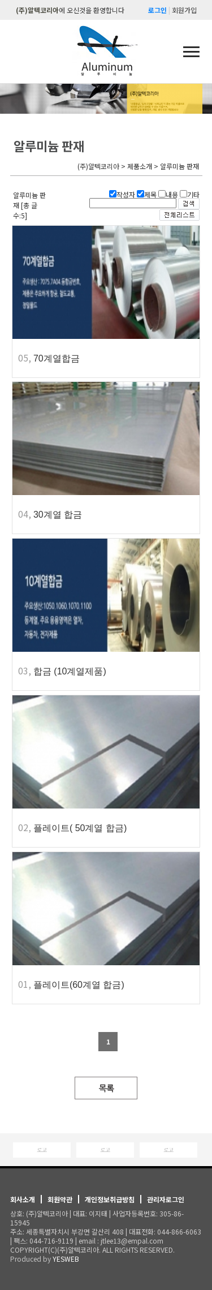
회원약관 (59, 1199)
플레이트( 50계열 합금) (80, 828)
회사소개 (22, 1199)
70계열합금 (56, 358)
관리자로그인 (165, 1199)
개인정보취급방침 (110, 1199)
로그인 (157, 10)
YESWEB (66, 1258)
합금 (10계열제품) (69, 671)
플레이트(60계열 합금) (78, 985)
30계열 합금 (57, 514)
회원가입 (184, 10)
